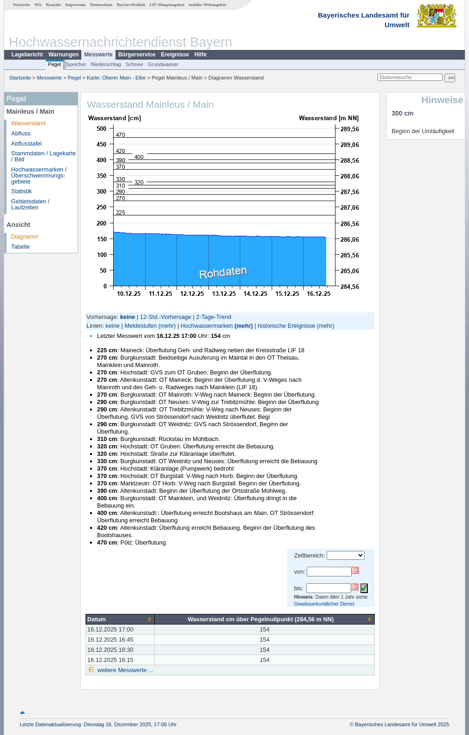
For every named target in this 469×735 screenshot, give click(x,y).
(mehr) (167, 325)
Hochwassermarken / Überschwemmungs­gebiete (39, 175)
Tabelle (20, 246)
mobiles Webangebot (207, 4)
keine (112, 325)
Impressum (75, 4)
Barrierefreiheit (131, 4)
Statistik (21, 191)
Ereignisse (175, 54)
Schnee (134, 64)
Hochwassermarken (207, 325)
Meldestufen (140, 325)
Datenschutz (101, 4)
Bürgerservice (137, 54)
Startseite (21, 4)
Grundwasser (163, 64)
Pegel (54, 64)
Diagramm (24, 236)
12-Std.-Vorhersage (165, 316)
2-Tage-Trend (213, 316)
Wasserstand (28, 123)
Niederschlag (106, 64)
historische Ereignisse (286, 325)
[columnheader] (120, 619)
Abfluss (20, 133)
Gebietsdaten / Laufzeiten (30, 204)
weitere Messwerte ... (124, 670)
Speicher (76, 64)
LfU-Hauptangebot (167, 4)
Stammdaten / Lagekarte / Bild (43, 156)
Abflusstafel (26, 143)
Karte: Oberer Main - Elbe (116, 77)
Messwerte (98, 54)
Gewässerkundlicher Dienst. (324, 603)
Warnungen (64, 54)
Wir (38, 4)
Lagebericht (27, 54)
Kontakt (53, 4)
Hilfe (201, 54)
